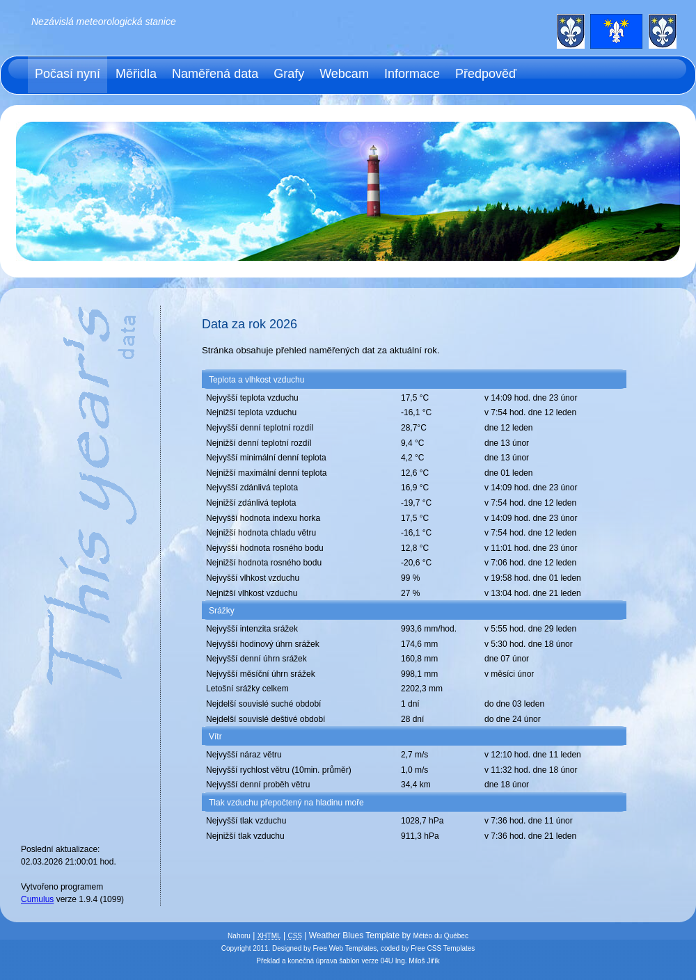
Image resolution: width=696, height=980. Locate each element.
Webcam (344, 74)
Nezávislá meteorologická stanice (103, 21)
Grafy (289, 74)
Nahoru (239, 936)
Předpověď (485, 74)
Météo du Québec (440, 936)
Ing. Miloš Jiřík (417, 961)
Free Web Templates (345, 948)
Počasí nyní (67, 74)
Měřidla (136, 74)
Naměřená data (215, 74)
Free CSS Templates (443, 948)
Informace (412, 74)
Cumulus (37, 899)
